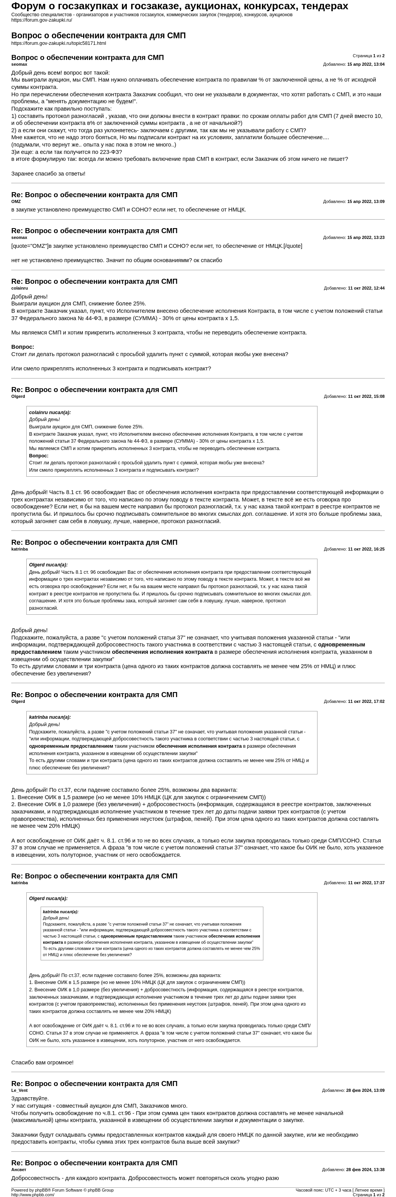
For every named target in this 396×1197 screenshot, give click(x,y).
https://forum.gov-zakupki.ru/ (41, 20)
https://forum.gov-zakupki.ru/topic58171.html (58, 43)
